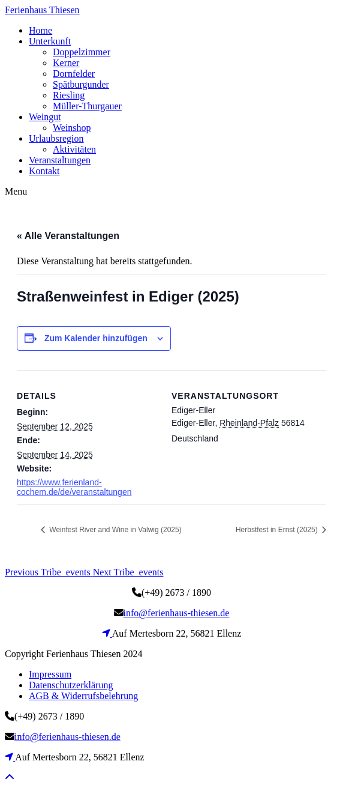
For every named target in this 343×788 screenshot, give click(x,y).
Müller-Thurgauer (87, 106)
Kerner (66, 63)
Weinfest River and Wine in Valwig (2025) (114, 530)
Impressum (50, 674)
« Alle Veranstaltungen (68, 236)
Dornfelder (74, 73)
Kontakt (44, 171)
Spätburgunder (81, 84)
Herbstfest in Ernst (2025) (278, 530)
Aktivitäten (74, 149)
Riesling (69, 95)
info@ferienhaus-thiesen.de (177, 613)
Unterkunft (50, 41)
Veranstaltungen (60, 160)
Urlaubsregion (56, 138)
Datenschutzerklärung (71, 685)
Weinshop (72, 128)
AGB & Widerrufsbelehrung (83, 696)
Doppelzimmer (81, 52)
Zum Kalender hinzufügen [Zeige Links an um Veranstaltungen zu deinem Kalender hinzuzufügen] (96, 338)
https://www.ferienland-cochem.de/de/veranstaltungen (74, 487)
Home (40, 30)
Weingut (45, 117)
